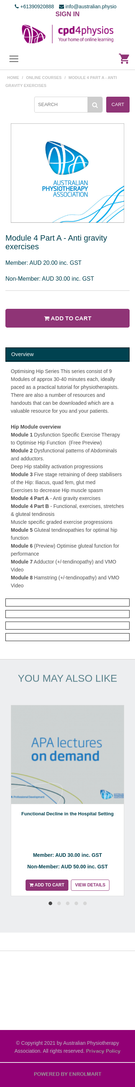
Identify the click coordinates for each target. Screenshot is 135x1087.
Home (13, 77)
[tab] (67, 602)
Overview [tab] (22, 354)
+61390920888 (34, 6)
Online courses (44, 77)
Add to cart (67, 318)
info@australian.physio (88, 6)
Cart (118, 104)
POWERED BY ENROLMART (68, 1074)
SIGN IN (67, 14)
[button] (50, 903)
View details (90, 884)
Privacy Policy (103, 1051)
